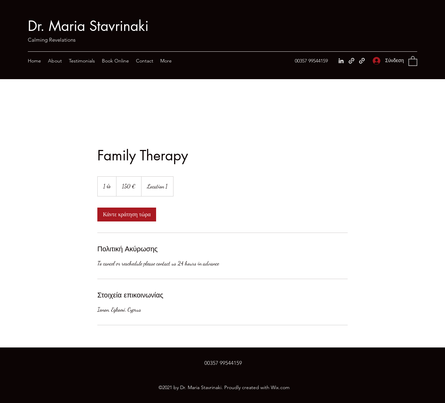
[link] (126, 214)
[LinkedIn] (341, 60)
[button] (412, 61)
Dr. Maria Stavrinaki (88, 26)
